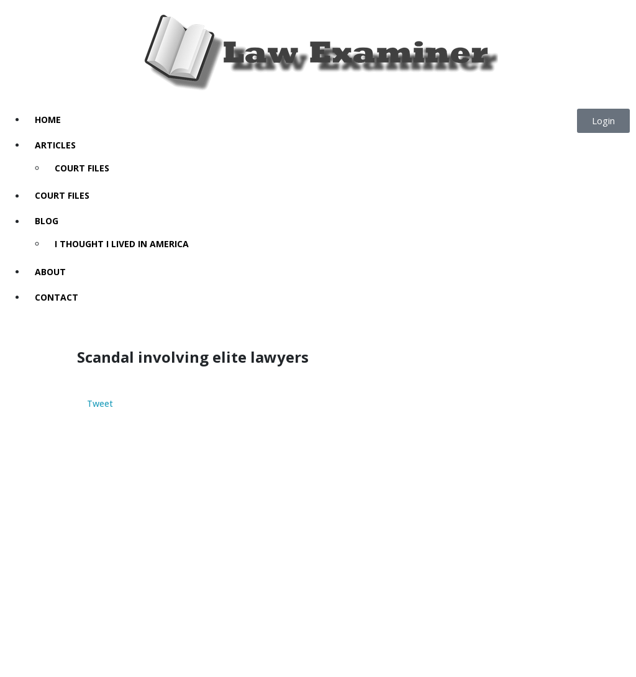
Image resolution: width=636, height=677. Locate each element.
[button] (603, 121)
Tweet (100, 404)
